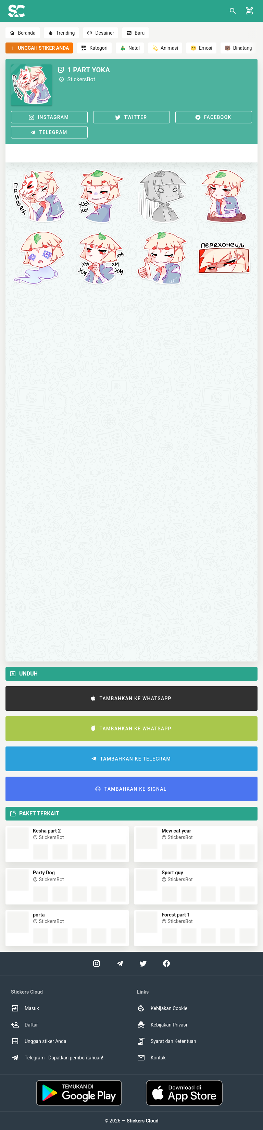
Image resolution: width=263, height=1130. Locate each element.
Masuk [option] (25, 1008)
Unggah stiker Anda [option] (38, 1041)
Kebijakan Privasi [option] (162, 1025)
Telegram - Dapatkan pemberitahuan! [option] (57, 1058)
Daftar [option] (24, 1025)
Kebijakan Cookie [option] (162, 1008)
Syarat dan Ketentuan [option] (166, 1041)
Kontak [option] (151, 1058)
